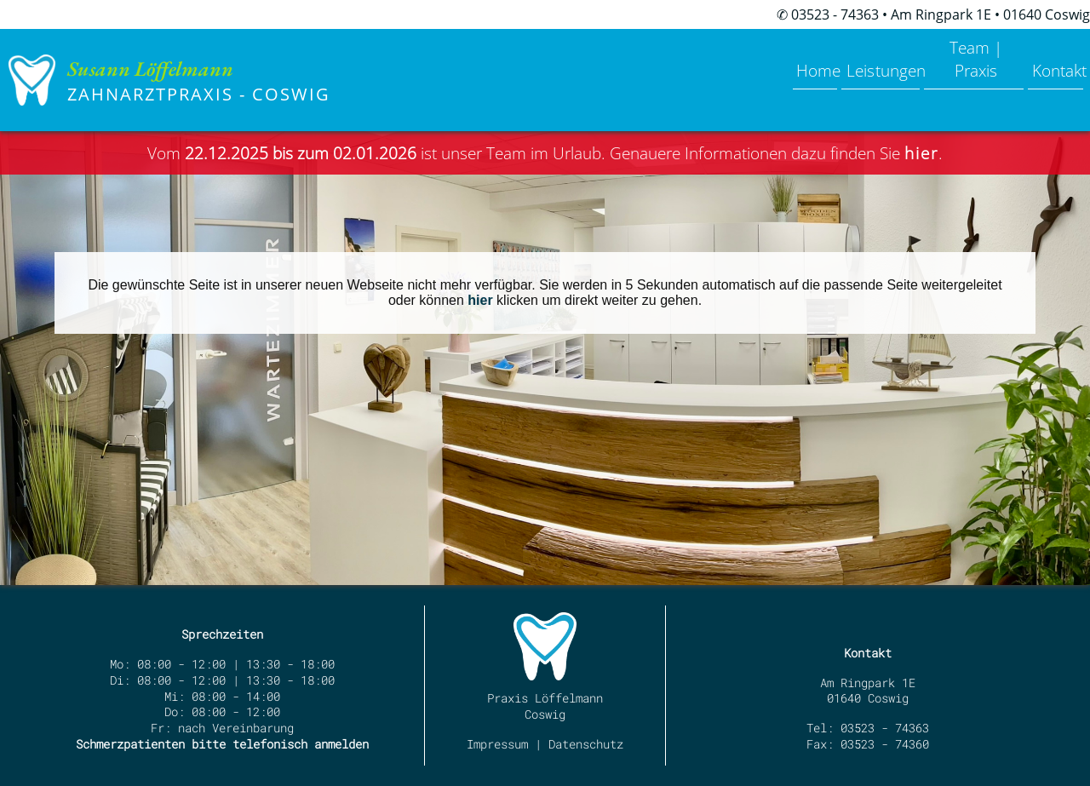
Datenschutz (585, 744)
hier (480, 300)
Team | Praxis (944, 57)
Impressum (497, 744)
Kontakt (1046, 57)
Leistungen (831, 57)
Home (747, 57)
